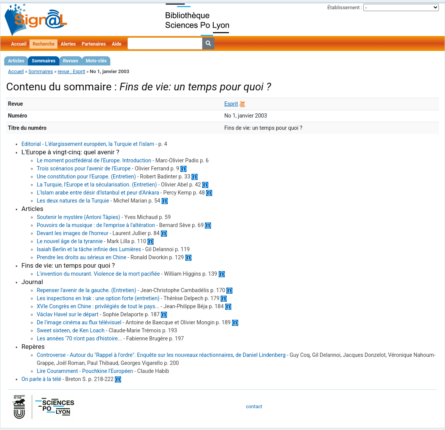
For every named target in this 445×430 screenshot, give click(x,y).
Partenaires (94, 44)
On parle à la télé (41, 379)
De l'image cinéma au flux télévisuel (79, 322)
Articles (16, 61)
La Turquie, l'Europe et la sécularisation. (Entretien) (97, 184)
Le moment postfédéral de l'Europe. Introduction (94, 160)
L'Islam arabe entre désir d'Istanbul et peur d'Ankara (98, 193)
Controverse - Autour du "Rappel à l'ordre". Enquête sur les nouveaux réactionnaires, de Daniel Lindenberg (161, 355)
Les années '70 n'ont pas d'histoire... (79, 338)
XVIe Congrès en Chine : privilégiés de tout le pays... (98, 306)
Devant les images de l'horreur (72, 233)
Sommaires (43, 61)
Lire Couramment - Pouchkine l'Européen (85, 371)
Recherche (43, 44)
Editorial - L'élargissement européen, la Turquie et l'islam (87, 144)
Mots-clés (96, 61)
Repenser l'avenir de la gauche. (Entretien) (86, 290)
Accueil (18, 44)
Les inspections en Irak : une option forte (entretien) (98, 298)
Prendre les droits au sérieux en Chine (81, 257)
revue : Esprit (71, 71)
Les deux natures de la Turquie (73, 201)
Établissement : (344, 7)
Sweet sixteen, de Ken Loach (71, 330)
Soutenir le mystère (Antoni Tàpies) (78, 217)
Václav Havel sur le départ (67, 314)
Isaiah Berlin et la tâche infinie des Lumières (89, 249)
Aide (116, 44)
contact (254, 406)
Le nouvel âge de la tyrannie (70, 241)
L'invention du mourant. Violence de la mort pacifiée (98, 274)
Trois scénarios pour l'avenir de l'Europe (84, 168)
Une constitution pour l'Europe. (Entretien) (86, 176)
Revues (71, 61)
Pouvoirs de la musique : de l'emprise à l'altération (96, 225)
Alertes (68, 44)
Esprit (231, 104)
